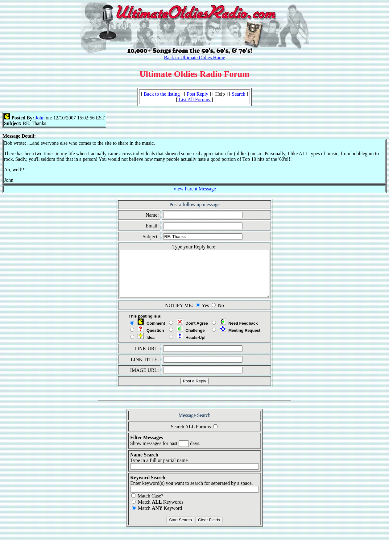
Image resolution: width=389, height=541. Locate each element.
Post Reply (197, 94)
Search (239, 94)
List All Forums (194, 99)
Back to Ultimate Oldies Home (194, 57)
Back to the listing (162, 94)
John (39, 117)
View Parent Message (194, 188)
